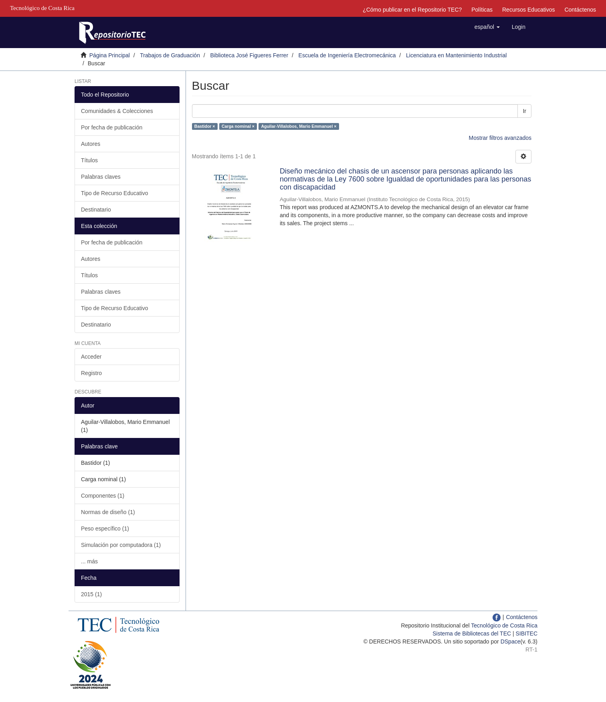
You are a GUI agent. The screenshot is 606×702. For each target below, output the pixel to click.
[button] (487, 27)
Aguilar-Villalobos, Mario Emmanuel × (298, 126)
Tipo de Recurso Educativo (114, 193)
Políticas (482, 9)
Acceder (91, 356)
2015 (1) (91, 594)
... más (89, 561)
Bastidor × (204, 126)
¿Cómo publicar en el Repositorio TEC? (412, 9)
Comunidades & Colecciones (117, 111)
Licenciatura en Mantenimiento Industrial (456, 55)
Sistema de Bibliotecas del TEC (471, 633)
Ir (524, 111)
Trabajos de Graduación (170, 55)
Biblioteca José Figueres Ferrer (249, 55)
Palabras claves (101, 176)
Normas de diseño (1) (108, 512)
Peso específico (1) (105, 528)
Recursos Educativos (528, 9)
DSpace (511, 641)
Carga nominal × (238, 126)
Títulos (89, 160)
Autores (90, 144)
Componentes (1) (102, 495)
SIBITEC (526, 633)
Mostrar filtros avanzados (500, 138)
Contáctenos (580, 9)
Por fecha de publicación (111, 127)
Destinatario (96, 209)
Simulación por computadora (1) (121, 545)
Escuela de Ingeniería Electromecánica (347, 55)
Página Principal (109, 55)
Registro (91, 373)
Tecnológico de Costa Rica (504, 625)
